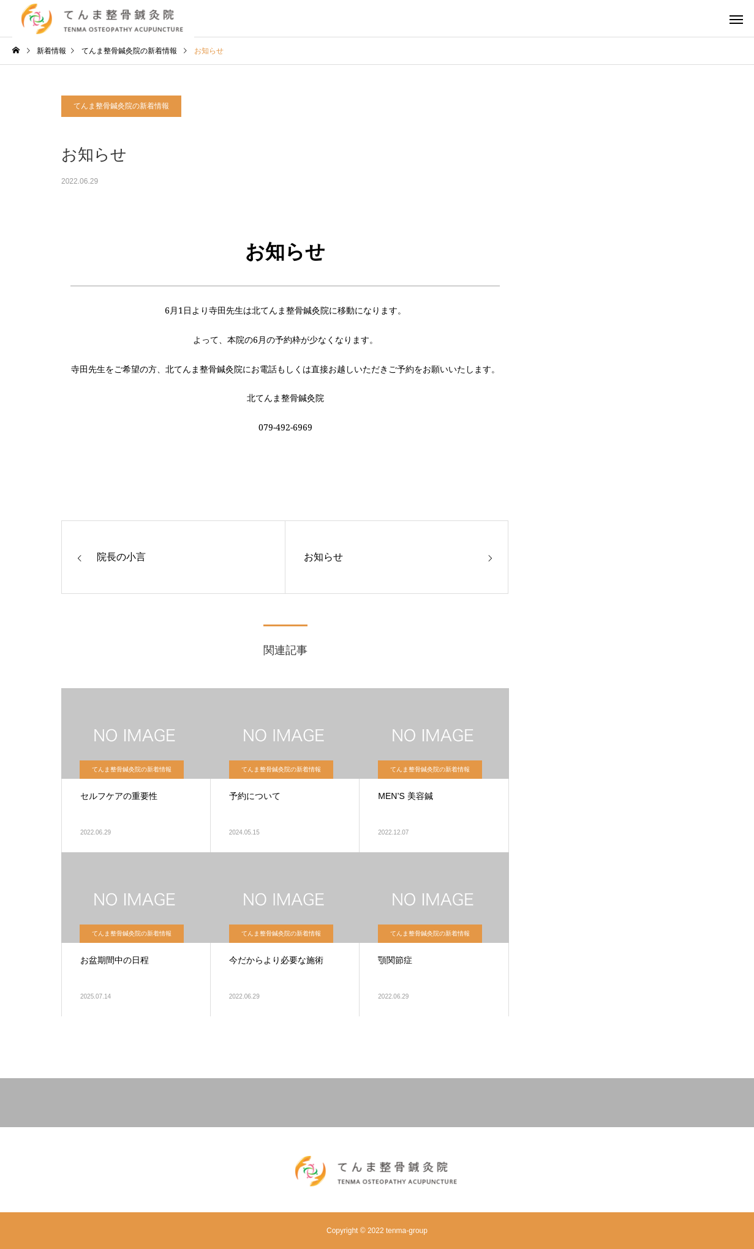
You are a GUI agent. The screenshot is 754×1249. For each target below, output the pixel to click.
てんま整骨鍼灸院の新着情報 (121, 106)
